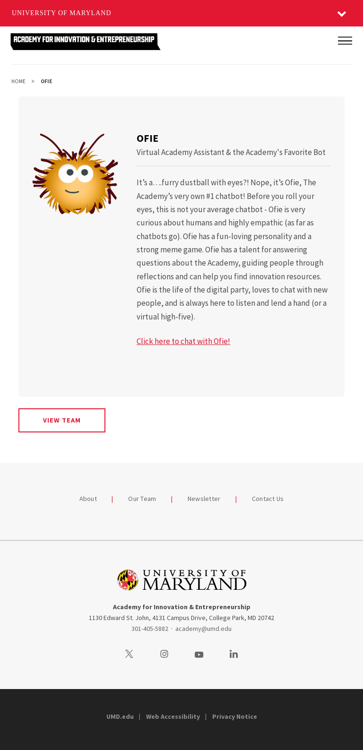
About (88, 498)
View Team (62, 420)
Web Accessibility (173, 716)
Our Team (142, 498)
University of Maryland (62, 13)
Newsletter (204, 498)
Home (18, 81)
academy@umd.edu (203, 628)
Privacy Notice (234, 716)
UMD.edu (120, 716)
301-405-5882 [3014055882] (149, 628)
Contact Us (268, 498)
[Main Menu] (345, 40)
